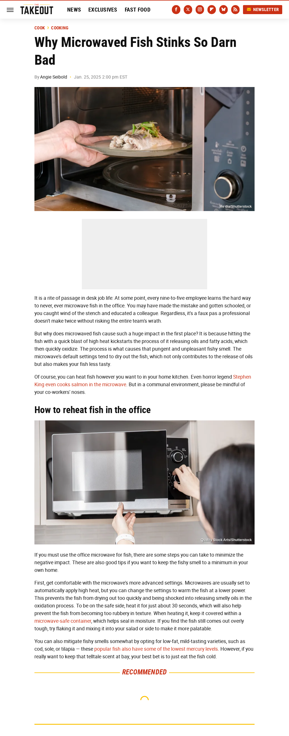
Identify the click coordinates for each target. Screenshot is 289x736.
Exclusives (102, 9)
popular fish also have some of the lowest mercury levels (156, 649)
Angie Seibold (53, 77)
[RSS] (235, 9)
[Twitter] (188, 9)
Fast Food (137, 9)
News (74, 9)
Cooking (59, 28)
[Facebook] (176, 9)
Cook (39, 28)
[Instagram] (200, 9)
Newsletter (262, 9)
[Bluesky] (223, 9)
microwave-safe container (62, 621)
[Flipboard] (211, 9)
